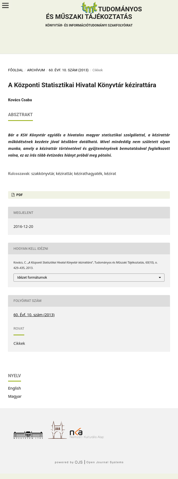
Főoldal (15, 70)
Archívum (36, 70)
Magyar (15, 396)
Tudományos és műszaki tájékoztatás (93, 17)
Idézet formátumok (32, 277)
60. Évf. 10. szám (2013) (69, 70)
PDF (19, 195)
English (14, 388)
